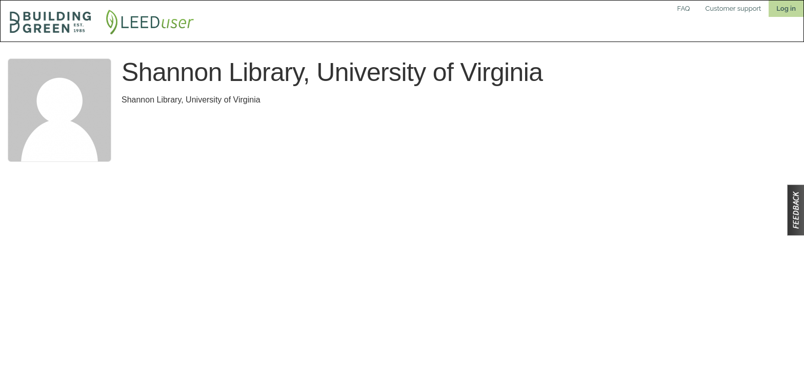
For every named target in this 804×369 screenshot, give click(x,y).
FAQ (683, 8)
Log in (786, 8)
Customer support (733, 8)
